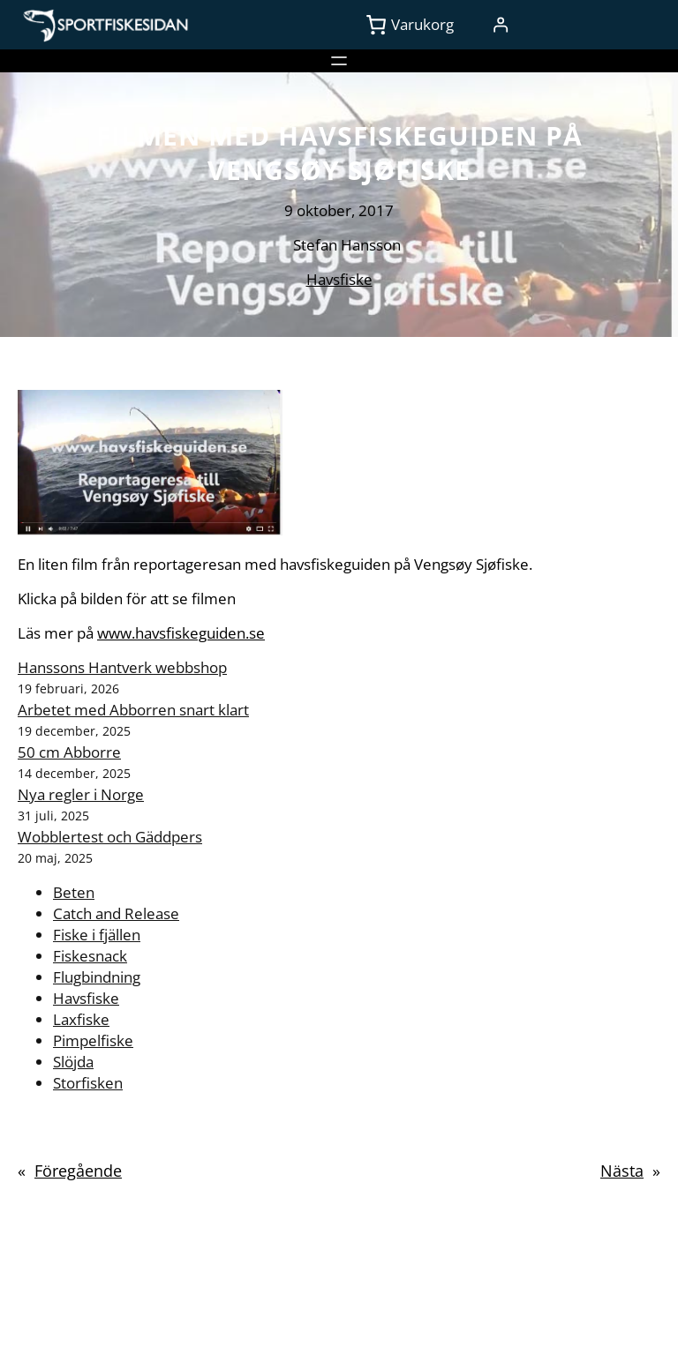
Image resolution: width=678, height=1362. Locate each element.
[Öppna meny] (339, 60)
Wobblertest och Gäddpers (110, 837)
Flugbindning (96, 977)
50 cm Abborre (69, 752)
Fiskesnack (90, 956)
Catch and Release (116, 913)
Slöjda (73, 1061)
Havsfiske (339, 279)
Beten (73, 892)
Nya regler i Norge (81, 794)
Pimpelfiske (93, 1040)
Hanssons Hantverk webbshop (122, 667)
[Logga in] (500, 25)
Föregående (78, 1170)
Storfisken (88, 1083)
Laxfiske (81, 1019)
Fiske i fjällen (96, 934)
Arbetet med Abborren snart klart (133, 710)
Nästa (622, 1170)
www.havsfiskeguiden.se (181, 633)
